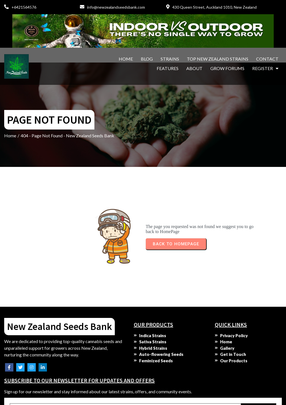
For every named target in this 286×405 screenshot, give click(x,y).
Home (10, 108)
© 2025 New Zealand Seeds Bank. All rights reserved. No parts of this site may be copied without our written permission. (66, 391)
